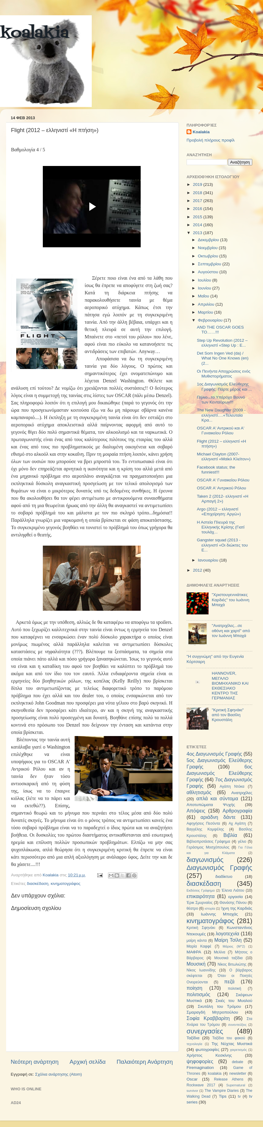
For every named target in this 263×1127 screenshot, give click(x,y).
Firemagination (200, 1067)
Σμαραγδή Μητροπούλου (212, 1012)
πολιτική (234, 988)
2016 (198, 208)
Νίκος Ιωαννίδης (201, 970)
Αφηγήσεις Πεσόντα (203, 823)
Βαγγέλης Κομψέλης (205, 829)
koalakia (34, 33)
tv (239, 1096)
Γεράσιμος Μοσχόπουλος (208, 847)
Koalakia (201, 132)
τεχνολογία (194, 1044)
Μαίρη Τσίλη (228, 940)
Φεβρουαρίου (211, 320)
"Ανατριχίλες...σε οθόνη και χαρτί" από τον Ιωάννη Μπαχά (231, 630)
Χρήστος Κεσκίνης (209, 1055)
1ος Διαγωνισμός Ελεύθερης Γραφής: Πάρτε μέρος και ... (224, 386)
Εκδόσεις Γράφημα (201, 890)
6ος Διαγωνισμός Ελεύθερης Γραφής (219, 773)
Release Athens (228, 1079)
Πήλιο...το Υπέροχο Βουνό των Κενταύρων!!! (221, 399)
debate (237, 1062)
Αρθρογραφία (237, 810)
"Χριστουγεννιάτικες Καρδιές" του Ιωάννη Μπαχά (230, 599)
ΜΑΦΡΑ (194, 952)
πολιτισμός (198, 994)
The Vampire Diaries (222, 1090)
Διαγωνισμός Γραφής (219, 867)
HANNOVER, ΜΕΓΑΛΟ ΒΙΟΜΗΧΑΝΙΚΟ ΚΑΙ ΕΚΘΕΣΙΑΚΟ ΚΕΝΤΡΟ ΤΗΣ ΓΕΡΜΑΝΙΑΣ (230, 685)
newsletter (237, 1073)
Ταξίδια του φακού (228, 1038)
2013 (198, 232)
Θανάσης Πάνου (233, 902)
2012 (198, 570)
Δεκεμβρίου (209, 240)
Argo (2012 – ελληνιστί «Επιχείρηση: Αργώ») (219, 511)
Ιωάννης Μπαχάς (219, 914)
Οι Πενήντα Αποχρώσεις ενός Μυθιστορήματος (223, 373)
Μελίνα (219, 952)
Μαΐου (204, 296)
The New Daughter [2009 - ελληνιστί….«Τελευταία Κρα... (221, 415)
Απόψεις (196, 810)
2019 (198, 184)
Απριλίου (206, 304)
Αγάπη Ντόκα (232, 786)
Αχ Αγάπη (237, 823)
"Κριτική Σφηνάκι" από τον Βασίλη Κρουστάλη (228, 715)
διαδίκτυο (223, 876)
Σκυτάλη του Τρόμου (219, 1006)
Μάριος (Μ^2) (234, 946)
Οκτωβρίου (208, 256)
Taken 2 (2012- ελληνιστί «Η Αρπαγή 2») (222, 498)
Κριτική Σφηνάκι (201, 928)
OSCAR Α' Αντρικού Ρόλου (221, 488)
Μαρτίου (206, 312)
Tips (222, 1096)
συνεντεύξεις (237, 1024)
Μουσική (196, 964)
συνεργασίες (205, 1031)
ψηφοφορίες (200, 1061)
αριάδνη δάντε (218, 817)
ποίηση (194, 988)
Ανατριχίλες (241, 792)
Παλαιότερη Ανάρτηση (145, 1062)
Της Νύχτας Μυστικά (232, 1043)
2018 (198, 192)
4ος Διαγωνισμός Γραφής (214, 754)
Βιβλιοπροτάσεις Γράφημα (208, 841)
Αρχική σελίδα (88, 1062)
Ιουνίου (205, 288)
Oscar (192, 1079)
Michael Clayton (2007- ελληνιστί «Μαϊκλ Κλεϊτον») (223, 456)
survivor (192, 1090)
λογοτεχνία (227, 933)
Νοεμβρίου (208, 247)
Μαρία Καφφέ (199, 946)
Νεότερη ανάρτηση (35, 1062)
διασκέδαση (38, 883)
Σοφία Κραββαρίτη (208, 1018)
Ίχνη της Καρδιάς (236, 908)
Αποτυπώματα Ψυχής (211, 804)
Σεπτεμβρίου (210, 264)
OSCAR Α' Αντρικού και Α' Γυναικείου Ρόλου (220, 430)
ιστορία (210, 908)
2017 (198, 200)
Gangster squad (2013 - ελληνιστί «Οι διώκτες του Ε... (222, 545)
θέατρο (192, 908)
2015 (198, 217)
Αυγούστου (208, 272)
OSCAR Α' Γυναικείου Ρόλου (223, 480)
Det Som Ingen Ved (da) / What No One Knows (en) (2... (223, 358)
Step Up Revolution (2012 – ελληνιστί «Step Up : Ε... (222, 343)
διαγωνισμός (205, 860)
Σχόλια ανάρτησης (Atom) (58, 1074)
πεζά (229, 981)
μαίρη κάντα (197, 940)
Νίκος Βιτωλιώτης (232, 964)
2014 (198, 225)
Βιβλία (230, 835)
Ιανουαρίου (208, 560)
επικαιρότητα (201, 896)
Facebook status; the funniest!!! (216, 469)
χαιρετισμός (238, 1049)
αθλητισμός (199, 792)
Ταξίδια (193, 1038)
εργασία (235, 896)
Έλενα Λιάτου (232, 890)
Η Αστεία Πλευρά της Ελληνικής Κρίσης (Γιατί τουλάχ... (221, 527)
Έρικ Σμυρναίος (200, 902)
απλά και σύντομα (217, 798)
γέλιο (242, 841)
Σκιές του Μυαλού (234, 1000)
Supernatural (235, 1085)
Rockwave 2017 (201, 1085)
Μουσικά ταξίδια (228, 958)
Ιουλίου (205, 280)
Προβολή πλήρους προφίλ (211, 140)
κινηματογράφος (65, 883)
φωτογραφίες (207, 1049)
